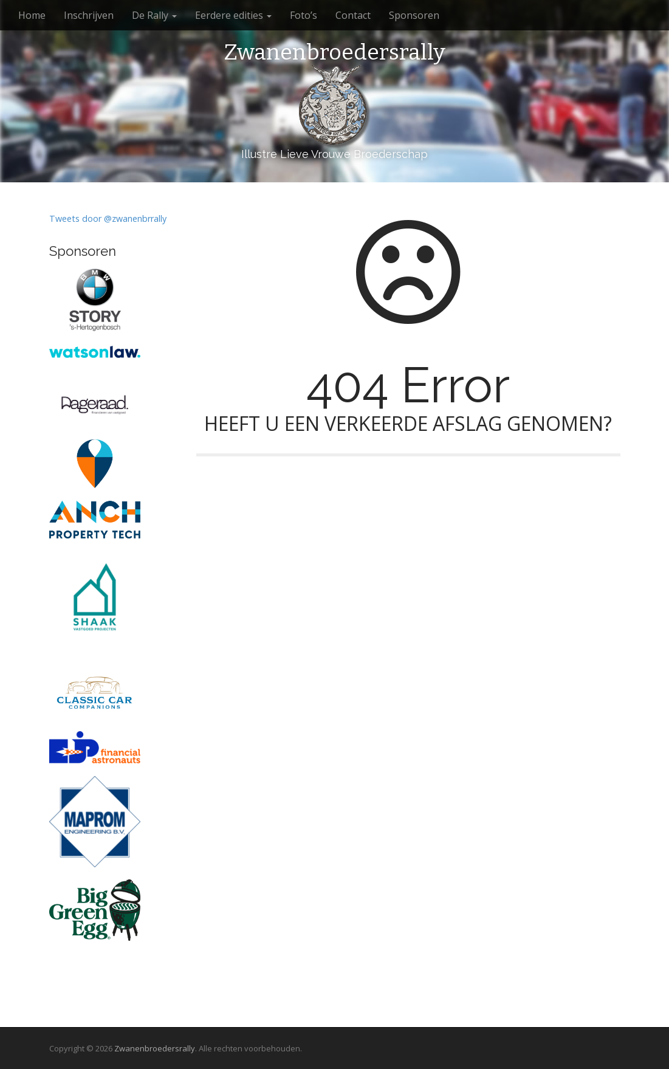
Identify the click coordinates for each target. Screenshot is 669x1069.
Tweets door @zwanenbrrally (107, 218)
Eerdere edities (233, 15)
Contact (353, 15)
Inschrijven (89, 15)
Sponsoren (414, 15)
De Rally (154, 15)
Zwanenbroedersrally (334, 53)
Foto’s (303, 15)
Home (32, 15)
